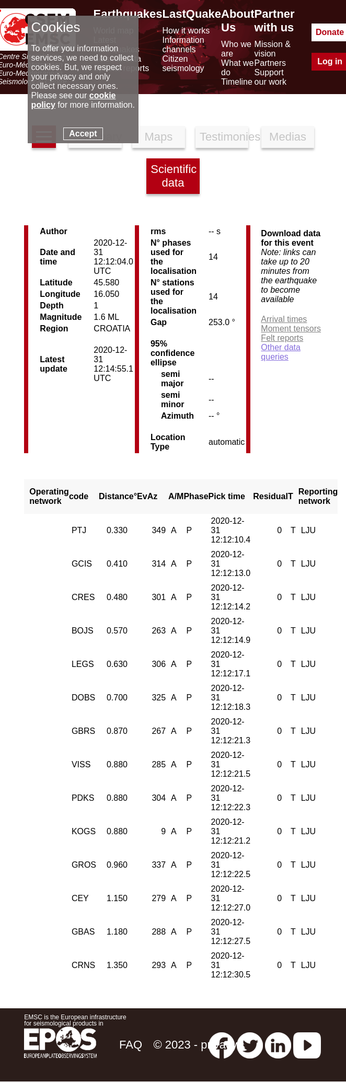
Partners (270, 63)
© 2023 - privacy (195, 1044)
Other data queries (281, 352)
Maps (158, 136)
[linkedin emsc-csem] (278, 1044)
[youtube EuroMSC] (307, 1044)
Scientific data (174, 176)
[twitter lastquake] (250, 1044)
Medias (287, 136)
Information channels (183, 45)
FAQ (130, 1044)
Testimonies (224, 136)
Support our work (270, 77)
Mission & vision (273, 49)
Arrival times (284, 319)
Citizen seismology (183, 63)
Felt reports (282, 337)
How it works (186, 30)
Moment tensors (291, 328)
